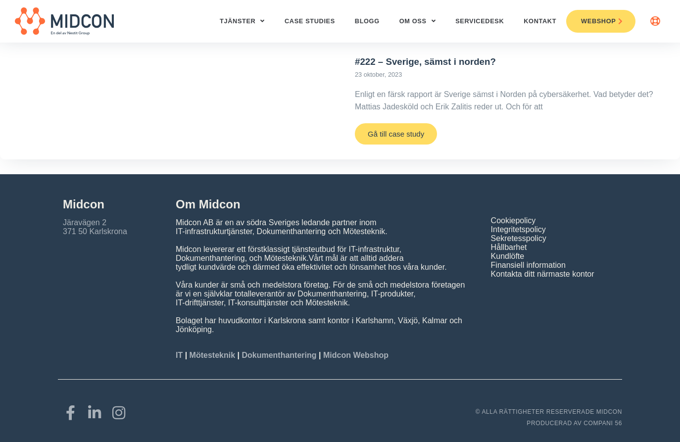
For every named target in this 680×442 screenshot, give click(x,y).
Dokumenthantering (279, 355)
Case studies (310, 21)
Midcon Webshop (356, 355)
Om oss (417, 21)
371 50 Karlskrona (95, 231)
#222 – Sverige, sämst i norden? (425, 61)
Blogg (367, 21)
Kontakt (540, 21)
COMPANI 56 (602, 423)
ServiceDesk (479, 21)
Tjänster (242, 21)
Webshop (602, 21)
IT (180, 355)
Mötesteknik (212, 355)
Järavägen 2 (84, 222)
